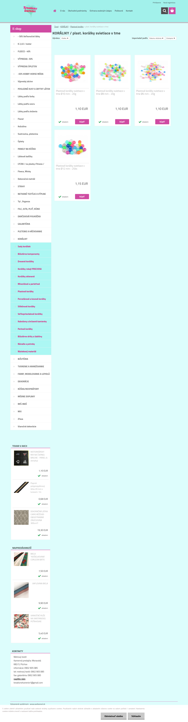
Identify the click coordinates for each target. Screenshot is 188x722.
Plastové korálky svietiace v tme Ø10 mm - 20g (70, 92)
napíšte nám (19, 679)
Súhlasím (136, 716)
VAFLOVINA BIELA (40, 583)
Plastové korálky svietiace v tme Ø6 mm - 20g (150, 92)
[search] (164, 10)
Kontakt (129, 10)
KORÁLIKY (64, 26)
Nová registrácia (169, 2)
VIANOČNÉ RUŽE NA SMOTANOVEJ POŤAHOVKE (38, 618)
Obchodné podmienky (77, 10)
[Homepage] (54, 10)
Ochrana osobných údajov (101, 10)
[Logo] (30, 11)
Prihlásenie (157, 2)
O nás (62, 10)
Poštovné (119, 10)
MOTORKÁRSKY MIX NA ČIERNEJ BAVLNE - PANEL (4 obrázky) (39, 456)
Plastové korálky (77, 26)
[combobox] (156, 38)
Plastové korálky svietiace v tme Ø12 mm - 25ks (70, 167)
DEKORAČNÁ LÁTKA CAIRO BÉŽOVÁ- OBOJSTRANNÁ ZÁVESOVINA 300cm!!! (39, 517)
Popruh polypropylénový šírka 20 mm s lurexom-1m (38, 487)
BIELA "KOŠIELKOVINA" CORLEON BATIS (38, 556)
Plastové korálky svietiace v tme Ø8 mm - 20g (110, 92)
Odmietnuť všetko (113, 716)
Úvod (56, 26)
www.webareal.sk (37, 704)
